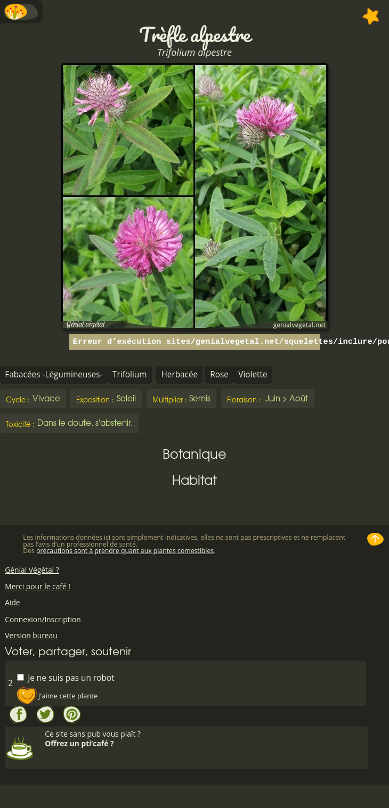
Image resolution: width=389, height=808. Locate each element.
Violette (252, 374)
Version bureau (31, 635)
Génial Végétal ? (32, 570)
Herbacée (179, 374)
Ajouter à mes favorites (371, 16)
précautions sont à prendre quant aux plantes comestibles (125, 550)
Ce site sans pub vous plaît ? (205, 738)
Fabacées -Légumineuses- (53, 374)
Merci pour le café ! (37, 586)
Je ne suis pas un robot (65, 677)
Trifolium (129, 374)
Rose (219, 374)
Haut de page (375, 539)
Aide (12, 602)
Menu (21, 11)
